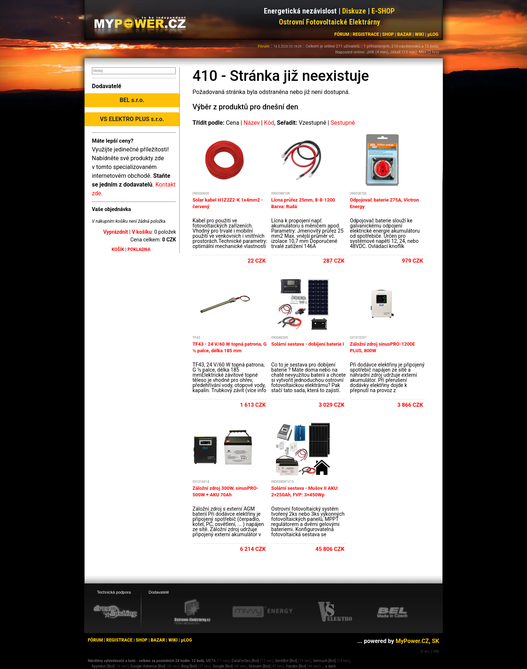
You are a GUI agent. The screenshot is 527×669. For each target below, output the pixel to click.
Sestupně (342, 122)
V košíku (142, 232)
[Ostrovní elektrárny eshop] (192, 612)
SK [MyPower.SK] (435, 641)
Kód (269, 122)
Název (251, 122)
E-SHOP (383, 11)
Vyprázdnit (115, 232)
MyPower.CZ (412, 641)
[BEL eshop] (392, 611)
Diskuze (354, 11)
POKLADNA (138, 249)
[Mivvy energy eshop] (262, 611)
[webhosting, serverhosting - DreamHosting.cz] (115, 611)
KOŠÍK (118, 249)
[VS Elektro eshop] (335, 611)
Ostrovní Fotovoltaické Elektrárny (329, 22)
